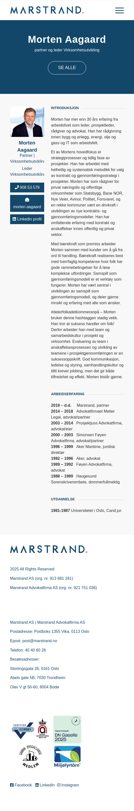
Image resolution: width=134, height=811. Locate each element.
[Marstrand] (55, 10)
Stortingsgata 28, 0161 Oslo (34, 668)
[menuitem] (117, 10)
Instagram (68, 785)
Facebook (22, 785)
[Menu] (117, 10)
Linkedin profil (27, 219)
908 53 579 (27, 187)
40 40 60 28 (35, 650)
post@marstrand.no (39, 641)
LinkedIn (45, 785)
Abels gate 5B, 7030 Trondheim (37, 678)
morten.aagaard (27, 203)
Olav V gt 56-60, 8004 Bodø (34, 687)
